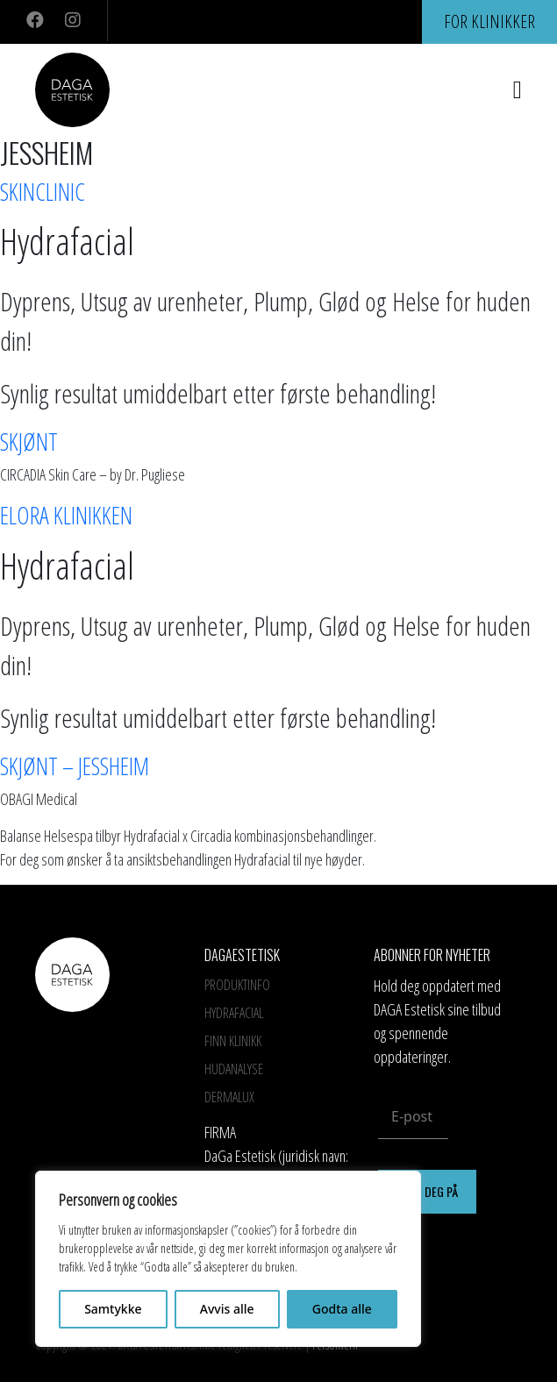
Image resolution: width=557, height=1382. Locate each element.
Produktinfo (237, 984)
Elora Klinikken (66, 515)
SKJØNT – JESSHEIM (74, 766)
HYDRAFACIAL (233, 1012)
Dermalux (229, 1097)
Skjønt (29, 441)
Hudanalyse (233, 1069)
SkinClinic (42, 191)
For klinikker (489, 21)
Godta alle (342, 1308)
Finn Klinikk (232, 1041)
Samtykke (112, 1308)
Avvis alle (227, 1308)
